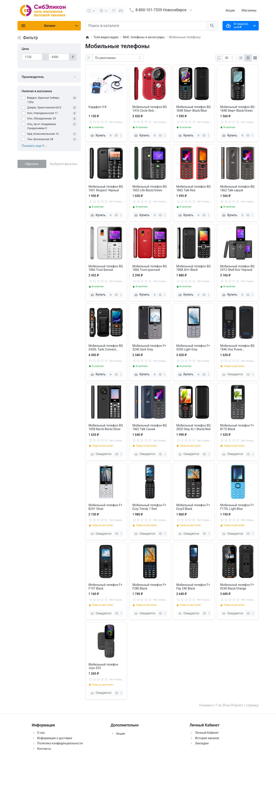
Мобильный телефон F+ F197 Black (105, 586)
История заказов (207, 738)
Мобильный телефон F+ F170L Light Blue (237, 506)
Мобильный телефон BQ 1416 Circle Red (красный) (149, 109)
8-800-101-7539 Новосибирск (161, 10)
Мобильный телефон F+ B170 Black (237, 427)
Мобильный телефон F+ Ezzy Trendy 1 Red (149, 506)
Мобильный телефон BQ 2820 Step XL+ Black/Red (193, 427)
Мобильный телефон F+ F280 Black (149, 586)
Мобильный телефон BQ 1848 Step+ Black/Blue (193, 108)
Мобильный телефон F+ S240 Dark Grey (149, 347)
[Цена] (32, 57)
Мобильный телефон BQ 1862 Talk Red (193, 188)
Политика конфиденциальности (60, 743)
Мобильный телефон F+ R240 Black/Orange (237, 586)
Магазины (249, 10)
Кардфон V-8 (98, 107)
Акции (230, 10)
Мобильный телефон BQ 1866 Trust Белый (106, 268)
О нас (41, 732)
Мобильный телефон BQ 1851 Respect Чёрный (106, 188)
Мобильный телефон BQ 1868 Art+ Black (193, 268)
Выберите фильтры (63, 164)
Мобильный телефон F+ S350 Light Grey (193, 347)
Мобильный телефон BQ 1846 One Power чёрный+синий (237, 347)
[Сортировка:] (118, 58)
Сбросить (31, 164)
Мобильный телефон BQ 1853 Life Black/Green (149, 188)
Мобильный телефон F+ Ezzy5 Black (193, 506)
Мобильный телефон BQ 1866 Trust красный (149, 268)
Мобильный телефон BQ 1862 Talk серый (237, 188)
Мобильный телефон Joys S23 (103, 666)
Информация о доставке (54, 738)
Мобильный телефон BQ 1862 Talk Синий (149, 427)
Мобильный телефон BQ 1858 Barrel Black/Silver (106, 427)
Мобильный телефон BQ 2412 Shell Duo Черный (237, 268)
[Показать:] (229, 58)
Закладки (202, 743)
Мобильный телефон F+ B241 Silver (105, 506)
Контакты (44, 748)
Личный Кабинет (207, 732)
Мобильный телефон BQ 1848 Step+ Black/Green (237, 108)
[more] (121, 135)
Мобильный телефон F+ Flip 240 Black (193, 586)
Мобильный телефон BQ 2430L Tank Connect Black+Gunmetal (106, 347)
